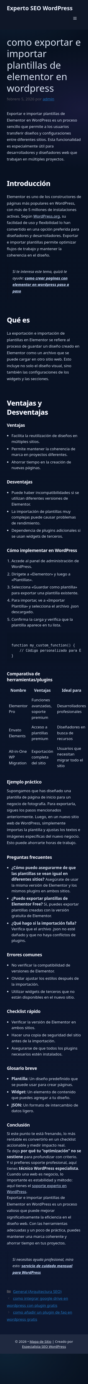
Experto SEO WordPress (40, 8)
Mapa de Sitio (40, 1341)
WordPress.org (46, 216)
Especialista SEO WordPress (44, 1346)
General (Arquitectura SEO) (37, 1291)
